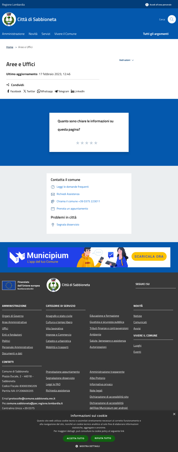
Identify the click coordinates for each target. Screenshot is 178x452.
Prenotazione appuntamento (63, 372)
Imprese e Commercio (58, 334)
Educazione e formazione (104, 316)
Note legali (96, 390)
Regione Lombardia (13, 4)
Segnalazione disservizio (60, 378)
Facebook (13, 91)
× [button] (174, 414)
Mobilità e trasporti (57, 347)
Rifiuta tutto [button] (103, 438)
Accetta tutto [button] (75, 438)
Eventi (137, 352)
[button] (89, 446)
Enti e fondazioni (12, 334)
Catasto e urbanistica (58, 341)
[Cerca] (172, 19)
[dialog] (89, 431)
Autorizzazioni (98, 347)
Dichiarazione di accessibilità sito (109, 397)
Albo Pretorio (97, 378)
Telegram (61, 91)
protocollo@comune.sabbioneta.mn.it (32, 398)
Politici (6, 341)
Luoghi (137, 345)
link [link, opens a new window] (122, 431)
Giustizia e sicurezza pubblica (107, 322)
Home (9, 47)
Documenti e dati (12, 353)
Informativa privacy (101, 384)
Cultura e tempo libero (59, 322)
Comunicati (140, 322)
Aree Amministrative (14, 322)
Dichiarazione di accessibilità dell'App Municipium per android (109, 405)
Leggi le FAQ (53, 384)
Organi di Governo (12, 316)
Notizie (138, 316)
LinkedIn (77, 91)
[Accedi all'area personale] (158, 5)
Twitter (29, 91)
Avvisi (137, 328)
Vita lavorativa (54, 328)
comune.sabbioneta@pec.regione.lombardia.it (35, 403)
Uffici (5, 328)
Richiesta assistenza (58, 390)
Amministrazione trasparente (107, 372)
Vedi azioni (127, 60)
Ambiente (95, 334)
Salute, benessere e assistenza (108, 341)
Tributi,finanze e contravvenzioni (109, 328)
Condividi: (15, 85)
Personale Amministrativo (17, 347)
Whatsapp (45, 91)
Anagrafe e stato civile (59, 316)
